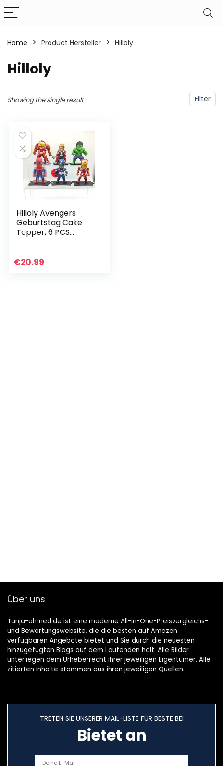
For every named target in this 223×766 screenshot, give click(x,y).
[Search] (208, 13)
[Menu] (11, 13)
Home (17, 43)
